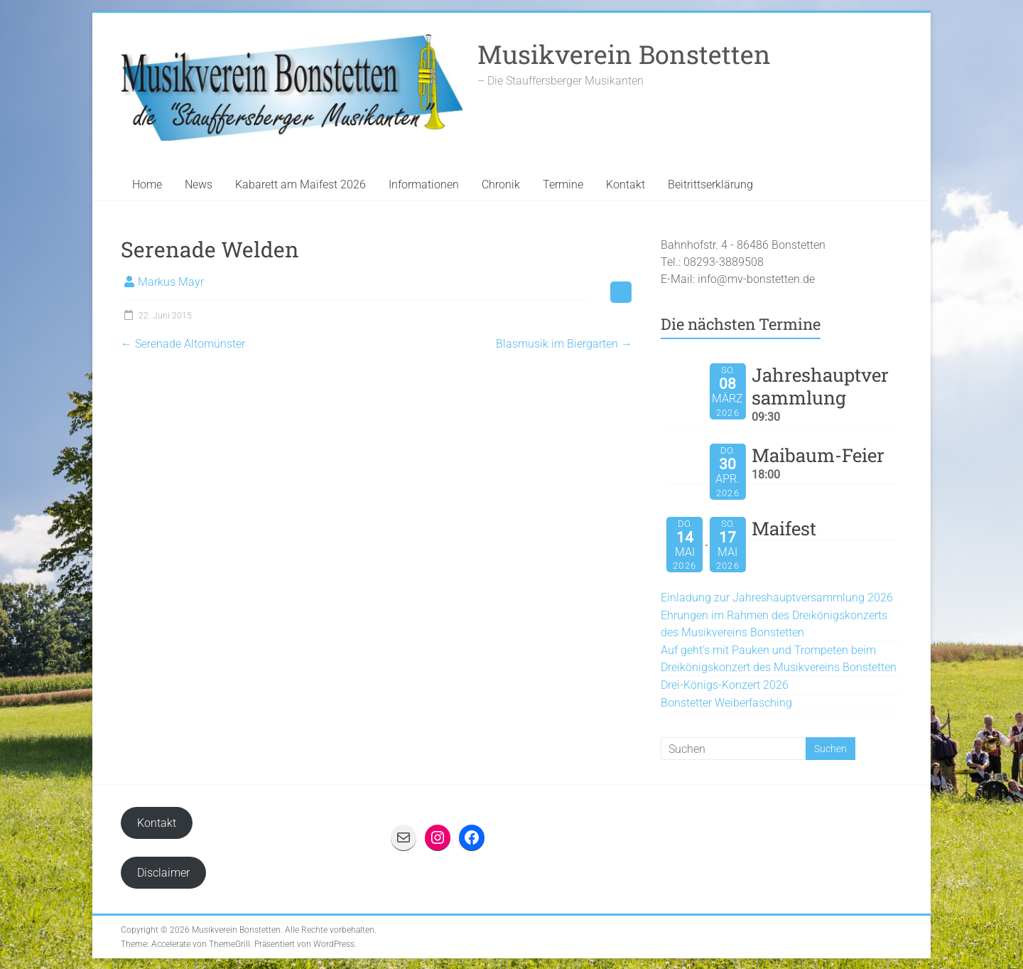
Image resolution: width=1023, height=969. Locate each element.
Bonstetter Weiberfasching (726, 703)
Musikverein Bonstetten (624, 54)
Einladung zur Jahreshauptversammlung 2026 (777, 597)
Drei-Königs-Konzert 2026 (725, 685)
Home (147, 184)
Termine (563, 184)
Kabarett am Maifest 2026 (300, 184)
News (198, 184)
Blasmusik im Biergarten (564, 343)
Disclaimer (163, 872)
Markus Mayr (171, 282)
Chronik (501, 184)
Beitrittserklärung (710, 184)
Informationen (424, 184)
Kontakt (625, 184)
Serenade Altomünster (183, 343)
